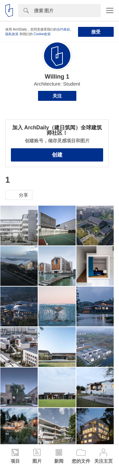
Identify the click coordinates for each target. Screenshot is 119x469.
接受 (95, 31)
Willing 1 (57, 76)
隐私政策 (12, 34)
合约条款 (63, 29)
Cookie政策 (42, 34)
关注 (57, 96)
